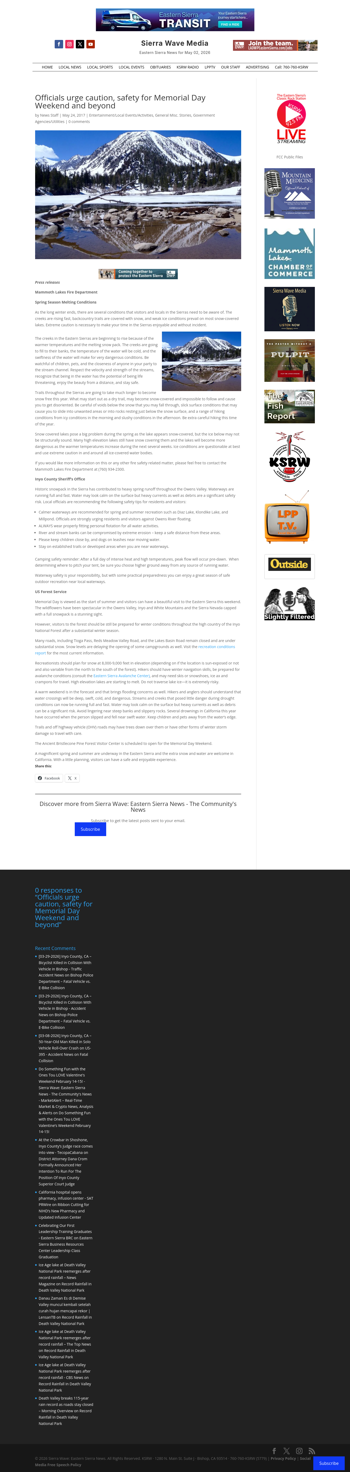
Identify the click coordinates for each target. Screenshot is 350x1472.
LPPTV (210, 67)
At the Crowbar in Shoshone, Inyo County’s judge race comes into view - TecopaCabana (66, 1146)
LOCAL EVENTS (131, 67)
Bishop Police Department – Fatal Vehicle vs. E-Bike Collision (66, 981)
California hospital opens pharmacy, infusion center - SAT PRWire (66, 1198)
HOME (47, 67)
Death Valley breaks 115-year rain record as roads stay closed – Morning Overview (66, 1404)
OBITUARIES (160, 67)
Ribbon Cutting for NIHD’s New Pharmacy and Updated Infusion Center (64, 1211)
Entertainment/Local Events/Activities (121, 115)
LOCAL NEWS (70, 67)
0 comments (79, 121)
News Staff (49, 115)
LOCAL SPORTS (100, 67)
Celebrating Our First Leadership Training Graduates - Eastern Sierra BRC (65, 1232)
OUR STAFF (230, 67)
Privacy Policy (283, 1458)
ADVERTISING (257, 67)
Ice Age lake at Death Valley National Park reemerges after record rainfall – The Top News (65, 1338)
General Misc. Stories (173, 115)
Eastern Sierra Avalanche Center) (122, 675)
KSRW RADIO (188, 67)
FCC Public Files (290, 156)
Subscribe (90, 829)
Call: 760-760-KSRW (291, 67)
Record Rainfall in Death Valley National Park (65, 1417)
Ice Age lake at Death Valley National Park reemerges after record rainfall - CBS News (65, 1371)
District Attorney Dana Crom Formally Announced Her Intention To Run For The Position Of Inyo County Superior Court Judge (63, 1171)
